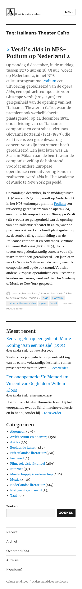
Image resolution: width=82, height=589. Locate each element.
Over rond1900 (17, 551)
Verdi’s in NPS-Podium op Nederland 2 (38, 53)
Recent (12, 532)
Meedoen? (14, 569)
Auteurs (12, 560)
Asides (15, 442)
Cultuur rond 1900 (17, 581)
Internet (16, 469)
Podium (49, 81)
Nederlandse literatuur (27, 485)
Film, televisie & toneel (27, 463)
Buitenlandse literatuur (28, 453)
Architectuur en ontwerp (29, 437)
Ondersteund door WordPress (50, 581)
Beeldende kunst (23, 447)
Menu (69, 12)
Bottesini (58, 297)
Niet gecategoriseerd (26, 490)
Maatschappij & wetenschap (31, 474)
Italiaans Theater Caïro (22, 303)
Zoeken (12, 506)
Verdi (53, 303)
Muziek (33, 297)
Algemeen (17, 431)
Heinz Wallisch (28, 293)
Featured (17, 458)
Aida (45, 297)
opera (43, 303)
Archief (11, 541)
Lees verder (59, 368)
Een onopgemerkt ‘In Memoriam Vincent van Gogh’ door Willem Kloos (37, 384)
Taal (13, 495)
